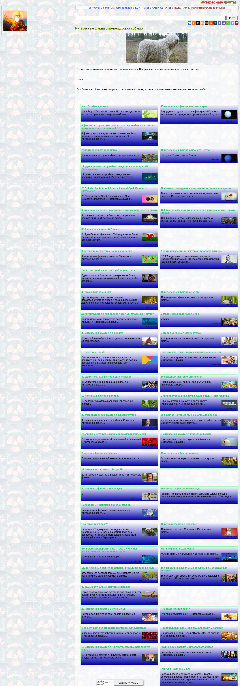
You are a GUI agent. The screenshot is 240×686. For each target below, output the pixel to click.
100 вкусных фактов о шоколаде (182, 472)
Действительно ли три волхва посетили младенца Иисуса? (121, 297)
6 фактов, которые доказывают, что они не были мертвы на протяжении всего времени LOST (121, 126)
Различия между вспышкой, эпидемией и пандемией (117, 417)
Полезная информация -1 (91, 680)
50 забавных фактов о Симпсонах (183, 360)
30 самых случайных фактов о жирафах (109, 570)
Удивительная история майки (103, 150)
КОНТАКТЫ (142, 7)
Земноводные (123, 7)
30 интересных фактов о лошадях (105, 316)
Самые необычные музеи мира (181, 297)
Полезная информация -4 (186, 680)
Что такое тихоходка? (98, 507)
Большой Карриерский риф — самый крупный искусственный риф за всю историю (113, 533)
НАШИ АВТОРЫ (161, 7)
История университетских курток (182, 316)
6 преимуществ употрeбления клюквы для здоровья (117, 611)
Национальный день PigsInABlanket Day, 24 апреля (193, 611)
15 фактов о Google (96, 335)
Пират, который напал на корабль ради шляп (112, 254)
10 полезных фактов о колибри (104, 379)
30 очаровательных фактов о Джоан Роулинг (112, 398)
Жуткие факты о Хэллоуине (179, 532)
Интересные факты (220, 2)
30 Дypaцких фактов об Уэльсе (181, 232)
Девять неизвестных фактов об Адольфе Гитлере (115, 232)
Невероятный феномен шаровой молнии (110, 488)
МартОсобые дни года (98, 106)
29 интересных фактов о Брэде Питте (107, 453)
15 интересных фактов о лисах (181, 436)
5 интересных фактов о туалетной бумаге (187, 417)
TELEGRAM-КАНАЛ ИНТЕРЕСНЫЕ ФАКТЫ (199, 7)
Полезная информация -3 (155, 680)
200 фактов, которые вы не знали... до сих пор (190, 398)
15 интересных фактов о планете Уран (185, 106)
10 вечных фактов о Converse (180, 507)
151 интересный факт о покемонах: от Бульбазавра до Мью (121, 551)
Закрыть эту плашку (128, 683)
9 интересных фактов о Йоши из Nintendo (187, 254)
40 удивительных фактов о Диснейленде (110, 360)
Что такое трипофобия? (176, 592)
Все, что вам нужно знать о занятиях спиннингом (192, 335)
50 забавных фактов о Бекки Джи (105, 472)
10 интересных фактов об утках (181, 275)
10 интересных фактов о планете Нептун (187, 150)
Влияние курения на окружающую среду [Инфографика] (196, 379)
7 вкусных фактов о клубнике (103, 436)
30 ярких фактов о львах (100, 275)
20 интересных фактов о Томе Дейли (107, 592)
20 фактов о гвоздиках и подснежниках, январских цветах (120, 169)
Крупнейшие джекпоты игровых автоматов (188, 630)
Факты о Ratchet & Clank (177, 652)
